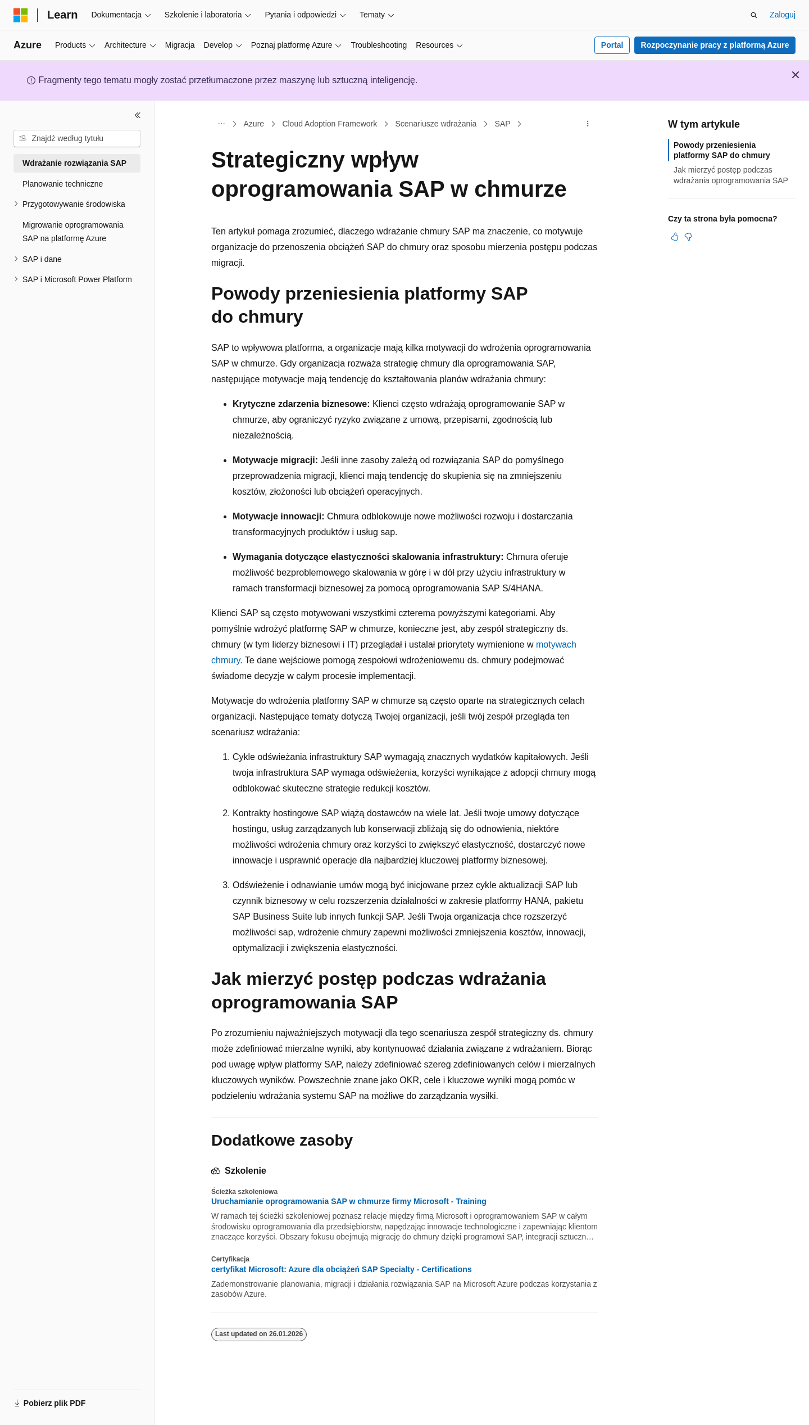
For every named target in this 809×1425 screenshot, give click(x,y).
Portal (612, 44)
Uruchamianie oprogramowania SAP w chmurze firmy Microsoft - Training (349, 1201)
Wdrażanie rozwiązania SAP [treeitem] (74, 163)
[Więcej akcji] (588, 124)
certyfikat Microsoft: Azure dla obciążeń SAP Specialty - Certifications (341, 1269)
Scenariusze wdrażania (436, 123)
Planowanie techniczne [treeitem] (62, 183)
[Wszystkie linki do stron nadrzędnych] (221, 124)
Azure (254, 123)
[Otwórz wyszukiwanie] (754, 15)
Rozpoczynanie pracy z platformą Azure (715, 44)
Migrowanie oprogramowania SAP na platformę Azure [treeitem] (73, 231)
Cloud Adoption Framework (329, 123)
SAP (503, 123)
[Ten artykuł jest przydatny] (674, 236)
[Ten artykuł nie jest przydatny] (688, 236)
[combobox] (76, 139)
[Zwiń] (137, 115)
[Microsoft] (20, 15)
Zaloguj (783, 14)
